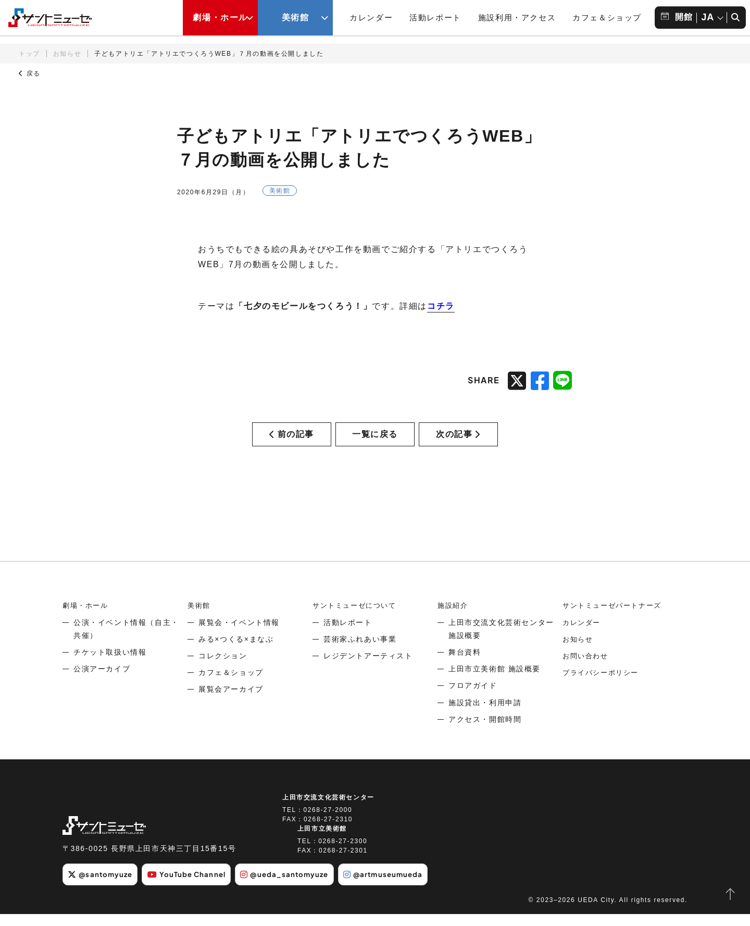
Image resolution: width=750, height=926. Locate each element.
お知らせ (67, 53)
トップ (29, 53)
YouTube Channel (193, 886)
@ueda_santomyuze (297, 886)
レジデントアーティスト (368, 668)
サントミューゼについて (357, 618)
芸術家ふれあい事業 (359, 651)
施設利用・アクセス (517, 17)
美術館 (200, 618)
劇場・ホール (87, 618)
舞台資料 (464, 664)
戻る (30, 73)
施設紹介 (454, 618)
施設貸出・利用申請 (484, 715)
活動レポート (435, 17)
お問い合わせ (586, 668)
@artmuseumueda (401, 886)
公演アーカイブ (101, 681)
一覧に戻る (375, 440)
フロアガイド (472, 698)
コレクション (222, 668)
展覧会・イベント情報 (239, 635)
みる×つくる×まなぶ (235, 651)
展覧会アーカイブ (231, 701)
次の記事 (458, 440)
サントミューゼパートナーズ (615, 618)
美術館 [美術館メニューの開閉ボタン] (295, 17)
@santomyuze (102, 886)
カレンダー (371, 17)
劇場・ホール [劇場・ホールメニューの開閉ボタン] (220, 17)
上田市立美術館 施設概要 (494, 681)
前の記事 (291, 440)
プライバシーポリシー (603, 685)
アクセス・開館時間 (484, 732)
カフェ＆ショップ (607, 17)
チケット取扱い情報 (109, 664)
